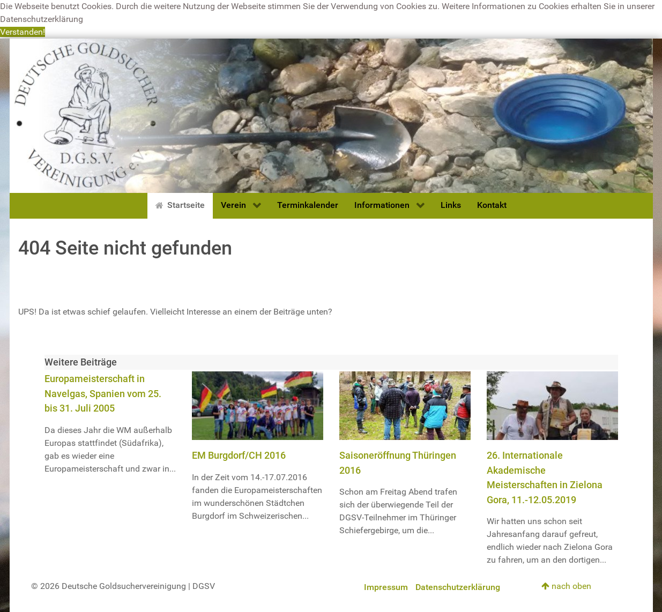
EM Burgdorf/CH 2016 (239, 455)
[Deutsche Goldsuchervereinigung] (331, 115)
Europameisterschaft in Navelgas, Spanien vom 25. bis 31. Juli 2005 (102, 393)
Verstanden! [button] (22, 32)
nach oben (566, 586)
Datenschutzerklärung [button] (41, 19)
